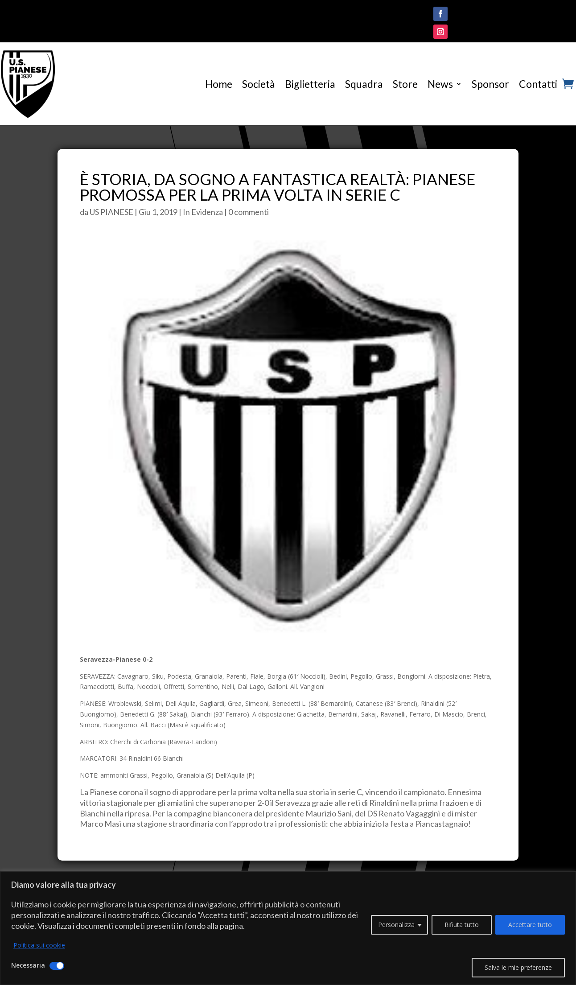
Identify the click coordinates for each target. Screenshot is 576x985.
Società (258, 84)
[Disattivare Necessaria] (56, 966)
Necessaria (28, 965)
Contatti (538, 84)
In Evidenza (203, 212)
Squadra (364, 84)
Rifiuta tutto (461, 924)
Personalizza (396, 924)
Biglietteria (310, 84)
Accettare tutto (530, 924)
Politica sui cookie (39, 945)
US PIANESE (111, 212)
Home (218, 84)
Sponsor (490, 84)
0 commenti (248, 212)
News (440, 84)
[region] (288, 928)
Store (405, 84)
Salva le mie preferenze (518, 967)
